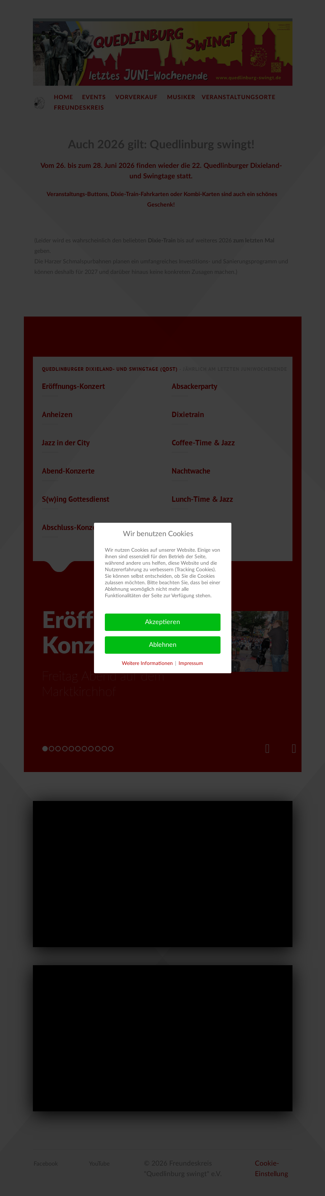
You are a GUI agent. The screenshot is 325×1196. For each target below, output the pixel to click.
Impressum (191, 663)
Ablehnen (162, 645)
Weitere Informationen (147, 663)
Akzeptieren (162, 622)
